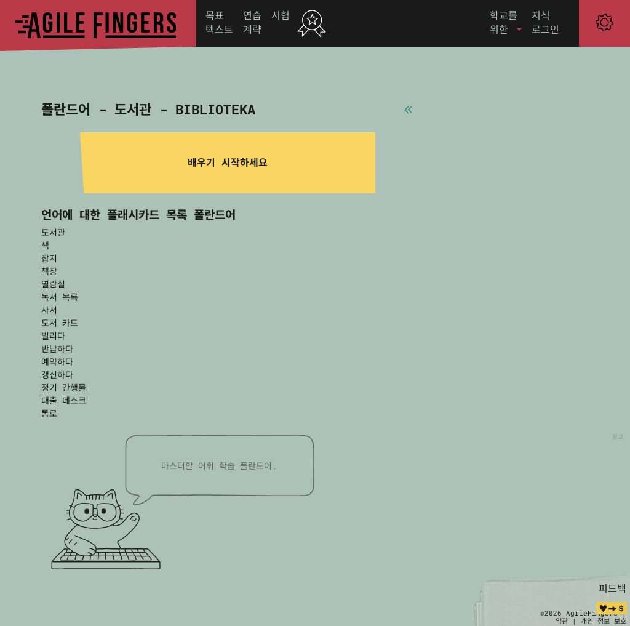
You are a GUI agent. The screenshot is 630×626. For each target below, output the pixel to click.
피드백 (612, 588)
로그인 (545, 29)
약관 (562, 620)
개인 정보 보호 (603, 620)
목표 (214, 15)
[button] (506, 22)
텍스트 (219, 29)
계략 (252, 29)
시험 (280, 15)
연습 (252, 15)
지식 (541, 15)
